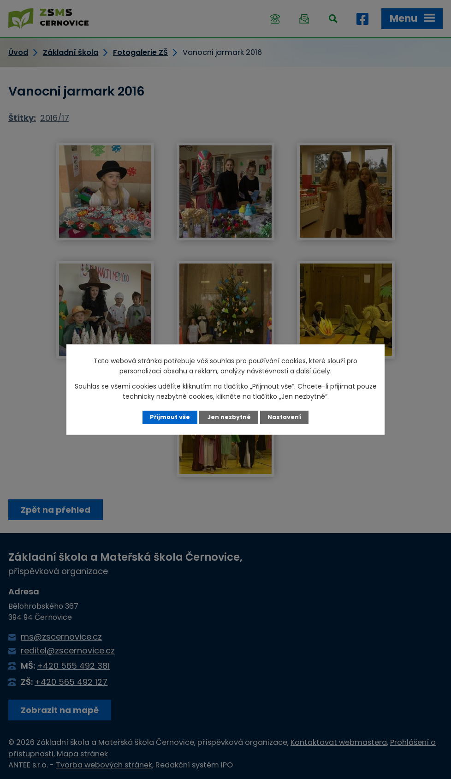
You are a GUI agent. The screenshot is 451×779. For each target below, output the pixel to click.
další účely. (314, 371)
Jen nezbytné (229, 417)
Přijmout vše (170, 417)
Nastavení (284, 417)
